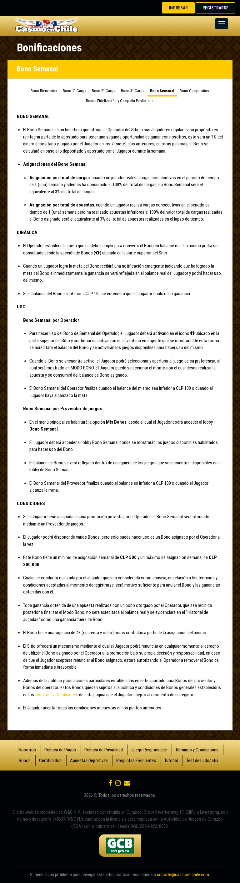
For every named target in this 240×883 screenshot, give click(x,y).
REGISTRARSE (215, 7)
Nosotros (27, 750)
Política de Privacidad (103, 750)
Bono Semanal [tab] (162, 90)
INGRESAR (178, 7)
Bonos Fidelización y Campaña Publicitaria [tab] (119, 100)
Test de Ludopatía (202, 760)
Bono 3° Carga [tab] (132, 90)
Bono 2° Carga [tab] (103, 90)
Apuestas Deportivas (89, 760)
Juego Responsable (149, 750)
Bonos (25, 760)
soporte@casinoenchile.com (183, 874)
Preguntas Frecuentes (136, 760)
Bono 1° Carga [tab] (74, 90)
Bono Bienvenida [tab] (44, 90)
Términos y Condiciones (56, 695)
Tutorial (171, 760)
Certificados (50, 760)
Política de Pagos (60, 750)
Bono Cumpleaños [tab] (194, 90)
